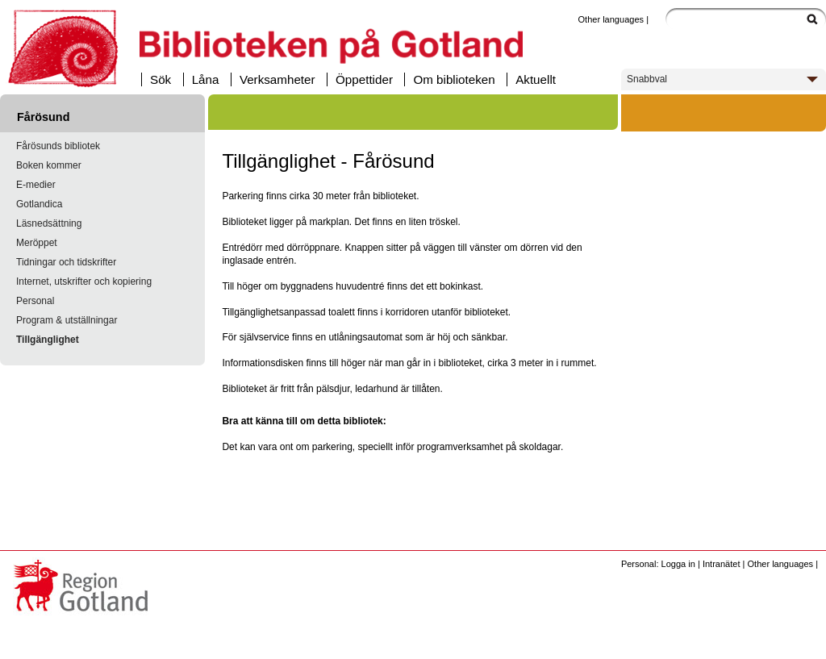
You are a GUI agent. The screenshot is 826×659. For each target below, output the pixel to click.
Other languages (611, 19)
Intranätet (721, 564)
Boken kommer (48, 165)
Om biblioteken (453, 79)
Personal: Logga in (658, 564)
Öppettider (364, 79)
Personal (35, 301)
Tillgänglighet (47, 339)
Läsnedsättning (48, 223)
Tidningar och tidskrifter (66, 262)
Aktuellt (535, 79)
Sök (160, 79)
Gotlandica (39, 204)
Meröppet (36, 242)
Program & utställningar (66, 320)
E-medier (36, 184)
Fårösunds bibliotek (58, 146)
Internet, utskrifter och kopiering (84, 281)
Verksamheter (277, 79)
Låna (205, 79)
